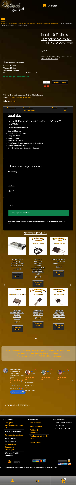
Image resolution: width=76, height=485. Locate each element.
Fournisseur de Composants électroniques (10, 447)
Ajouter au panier (60, 82)
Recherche (38, 480)
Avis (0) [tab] (65, 109)
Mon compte (12, 480)
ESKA (13, 101)
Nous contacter (35, 423)
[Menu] (5, 20)
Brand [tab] (54, 108)
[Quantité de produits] (46, 82)
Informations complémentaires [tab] (29, 109)
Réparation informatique (14, 435)
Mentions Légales (36, 426)
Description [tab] (11, 108)
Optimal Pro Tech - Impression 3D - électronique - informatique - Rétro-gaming (17, 373)
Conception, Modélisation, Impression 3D (14, 425)
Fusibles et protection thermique (21, 97)
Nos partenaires (35, 442)
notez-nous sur (18, 392)
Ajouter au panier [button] (17, 275)
